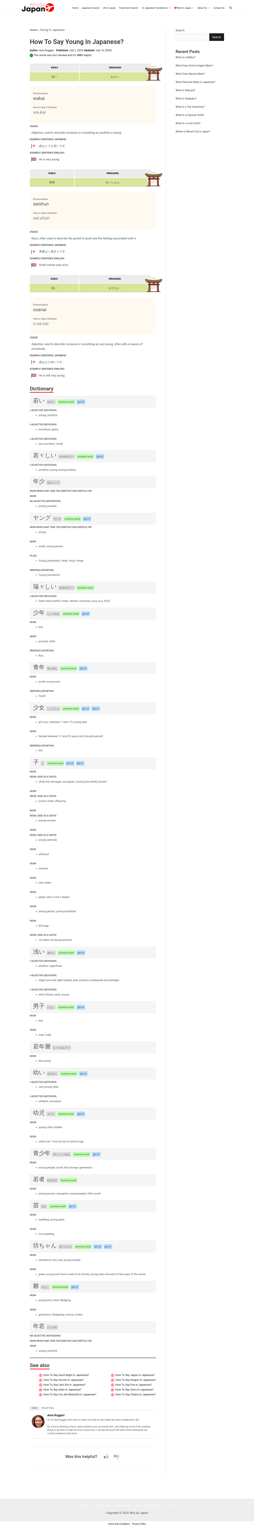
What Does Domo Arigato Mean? (194, 66)
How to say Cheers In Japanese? (134, 1399)
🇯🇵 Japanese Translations (156, 8)
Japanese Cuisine (90, 8)
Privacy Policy (123, 1510)
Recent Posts (47, 1412)
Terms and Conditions (146, 1510)
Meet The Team (105, 1510)
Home (75, 8)
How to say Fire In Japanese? (132, 1389)
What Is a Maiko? (185, 57)
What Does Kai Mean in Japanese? (195, 82)
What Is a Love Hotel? (188, 123)
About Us (204, 8)
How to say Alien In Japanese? (63, 1389)
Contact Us (219, 8)
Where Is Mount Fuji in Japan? (193, 132)
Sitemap (164, 1510)
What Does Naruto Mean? (190, 74)
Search (180, 30)
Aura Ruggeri (46, 50)
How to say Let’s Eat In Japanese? (65, 1384)
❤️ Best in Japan (184, 8)
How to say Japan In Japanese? (134, 1375)
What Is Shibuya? (185, 90)
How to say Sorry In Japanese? (133, 1394)
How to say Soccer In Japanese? (64, 1379)
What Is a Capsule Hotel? (190, 115)
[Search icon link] (230, 8)
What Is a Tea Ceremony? (190, 107)
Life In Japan (109, 8)
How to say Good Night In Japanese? (67, 1375)
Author (34, 1412)
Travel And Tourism (128, 8)
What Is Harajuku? (186, 99)
